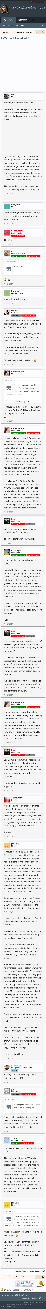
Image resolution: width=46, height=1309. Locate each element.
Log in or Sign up (36, 2)
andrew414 (16, 798)
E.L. (12, 251)
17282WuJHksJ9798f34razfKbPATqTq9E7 (18, 1290)
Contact (26, 1298)
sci (12, 94)
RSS (41, 1298)
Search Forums (7, 25)
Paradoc (15, 291)
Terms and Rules (29, 1302)
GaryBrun (15, 204)
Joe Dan (15, 844)
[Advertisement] (23, 63)
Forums (10, 20)
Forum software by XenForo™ (10, 1306)
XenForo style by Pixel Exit (29, 1306)
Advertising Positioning (14, 1304)
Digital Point (28, 1304)
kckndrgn (16, 550)
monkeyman (17, 428)
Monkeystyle (7, 1295)
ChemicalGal (17, 371)
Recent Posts (21, 25)
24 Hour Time (21, 1295)
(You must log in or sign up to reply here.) (30, 1271)
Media (24, 19)
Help (34, 1298)
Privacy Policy (40, 1302)
